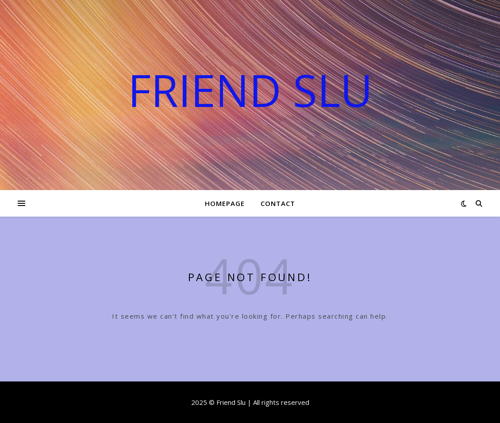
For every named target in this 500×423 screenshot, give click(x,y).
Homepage (225, 203)
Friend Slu (250, 90)
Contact (278, 203)
